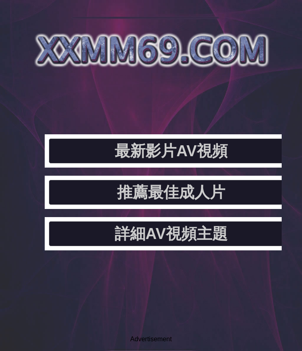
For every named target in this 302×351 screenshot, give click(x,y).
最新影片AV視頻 (171, 150)
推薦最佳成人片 (171, 192)
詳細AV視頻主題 (171, 233)
